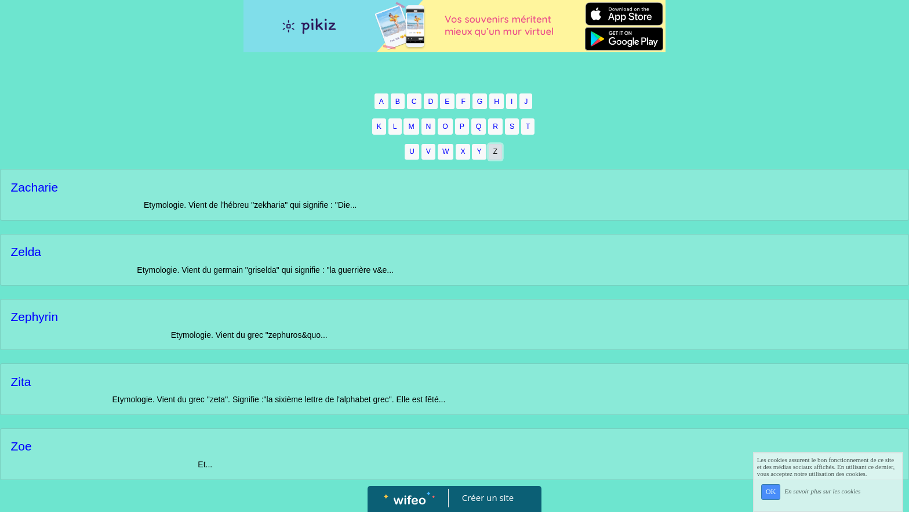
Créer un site (488, 497)
